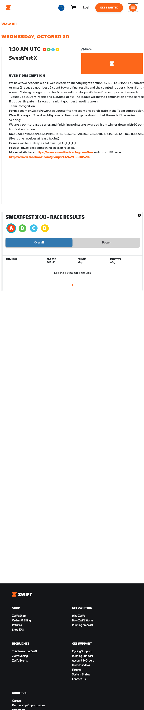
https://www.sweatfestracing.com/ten (64, 152)
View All (9, 24)
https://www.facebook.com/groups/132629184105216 (49, 157)
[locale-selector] (61, 8)
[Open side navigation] (133, 8)
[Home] (8, 7)
